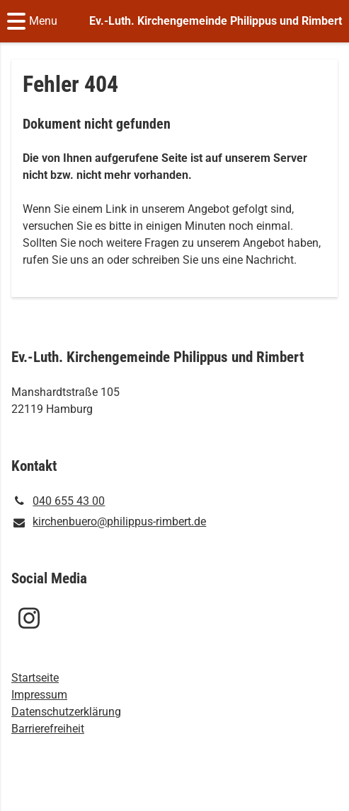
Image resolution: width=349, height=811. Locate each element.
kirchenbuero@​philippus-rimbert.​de (108, 522)
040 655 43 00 (58, 501)
